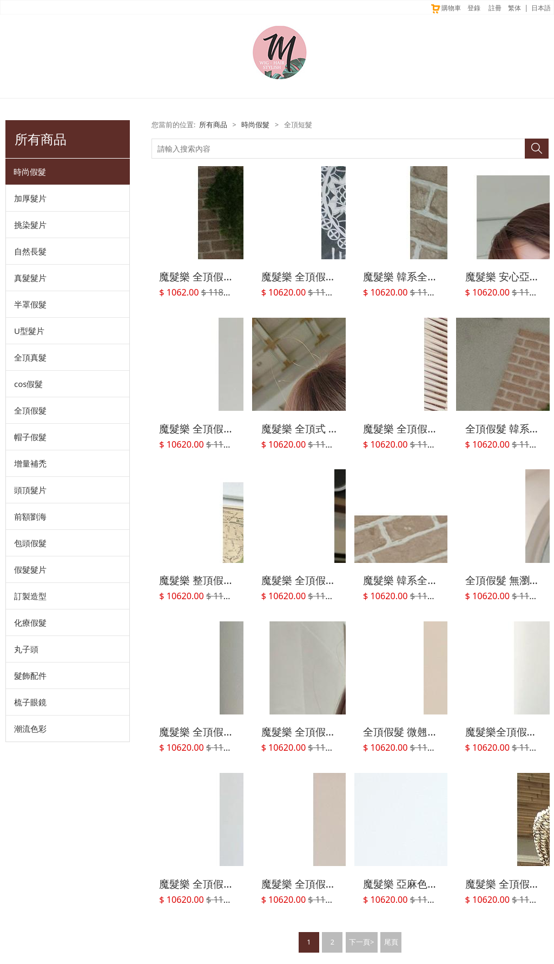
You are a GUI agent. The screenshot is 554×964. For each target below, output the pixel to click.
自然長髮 (30, 251)
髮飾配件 (30, 675)
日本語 (541, 7)
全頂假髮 (30, 410)
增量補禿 (30, 463)
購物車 (445, 7)
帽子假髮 (30, 436)
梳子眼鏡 (30, 702)
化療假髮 (30, 622)
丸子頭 (26, 649)
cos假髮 (28, 383)
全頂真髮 (30, 357)
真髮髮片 (30, 277)
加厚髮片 (30, 198)
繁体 (514, 7)
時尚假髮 (30, 171)
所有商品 (213, 124)
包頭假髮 (30, 542)
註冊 (495, 7)
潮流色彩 (30, 728)
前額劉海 (30, 516)
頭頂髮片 (30, 489)
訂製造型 (30, 596)
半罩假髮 (30, 304)
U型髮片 (29, 330)
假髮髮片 (30, 569)
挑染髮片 (30, 224)
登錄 (473, 7)
